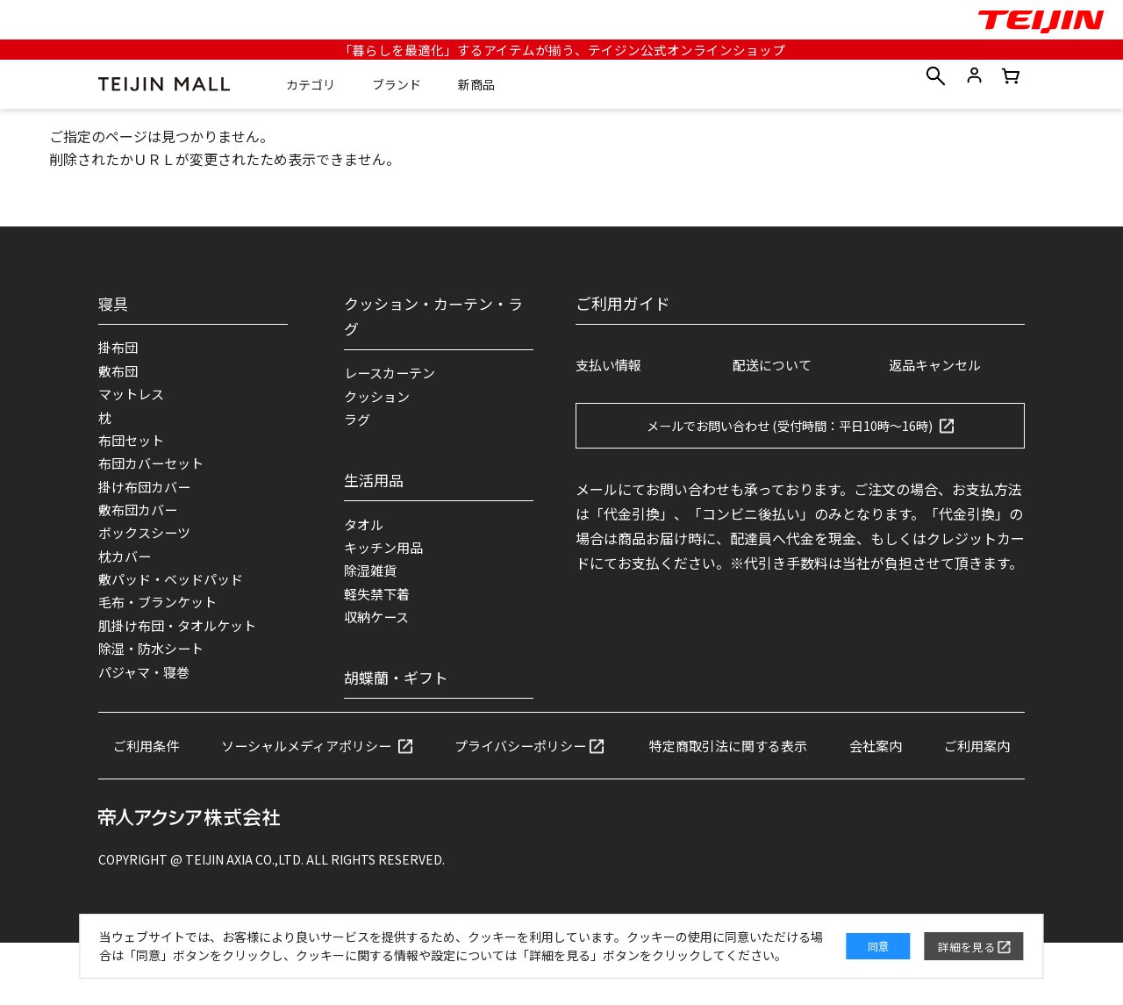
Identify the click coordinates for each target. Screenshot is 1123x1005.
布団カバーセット (154, 471)
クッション (379, 398)
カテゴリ (313, 86)
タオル (365, 530)
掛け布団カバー (147, 495)
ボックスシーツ (147, 545)
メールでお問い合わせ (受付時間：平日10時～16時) (789, 426)
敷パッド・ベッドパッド (175, 594)
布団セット (133, 446)
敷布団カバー (140, 520)
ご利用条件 (183, 767)
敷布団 (119, 373)
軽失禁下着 (379, 603)
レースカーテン (392, 373)
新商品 (479, 86)
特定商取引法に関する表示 (793, 767)
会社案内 (947, 767)
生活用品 (375, 483)
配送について (775, 365)
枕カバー (126, 569)
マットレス (133, 397)
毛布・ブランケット (161, 618)
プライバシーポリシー (575, 767)
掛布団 (119, 348)
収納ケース (378, 628)
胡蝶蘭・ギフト (399, 689)
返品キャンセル (938, 365)
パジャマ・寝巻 (147, 692)
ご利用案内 (561, 806)
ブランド (399, 86)
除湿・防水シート (154, 667)
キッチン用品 (386, 554)
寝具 (114, 302)
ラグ (358, 423)
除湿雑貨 (372, 579)
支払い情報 (611, 365)
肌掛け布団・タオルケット (182, 643)
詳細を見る (949, 935)
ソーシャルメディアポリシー (351, 767)
